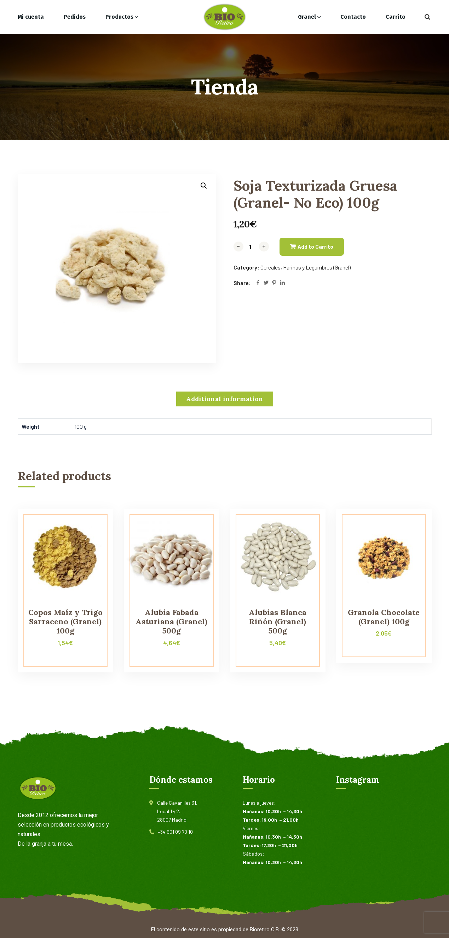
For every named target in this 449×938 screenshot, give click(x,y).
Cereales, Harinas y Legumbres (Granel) (305, 267)
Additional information (224, 399)
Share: (242, 282)
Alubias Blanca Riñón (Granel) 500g (277, 621)
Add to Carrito (315, 246)
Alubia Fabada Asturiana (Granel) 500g (171, 621)
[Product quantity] (251, 247)
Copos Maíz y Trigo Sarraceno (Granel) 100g (65, 621)
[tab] (224, 399)
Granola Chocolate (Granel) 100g (384, 616)
